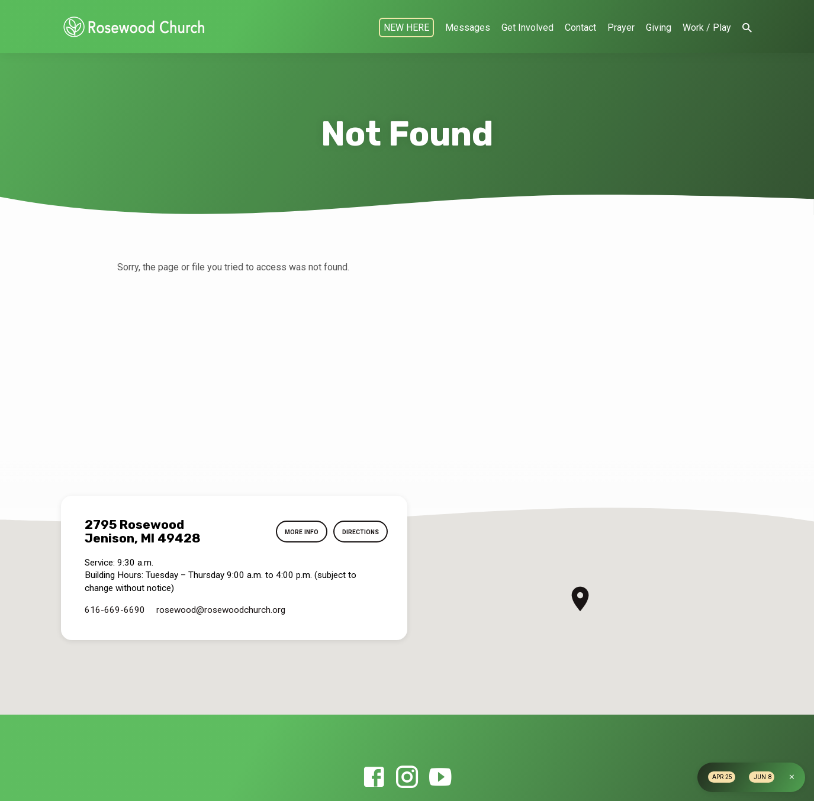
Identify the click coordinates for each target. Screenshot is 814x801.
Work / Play (707, 27)
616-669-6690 (115, 610)
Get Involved (527, 27)
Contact (580, 27)
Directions (357, 532)
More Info (292, 532)
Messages (467, 27)
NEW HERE (406, 27)
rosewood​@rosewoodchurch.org (220, 610)
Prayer (621, 27)
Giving (658, 27)
